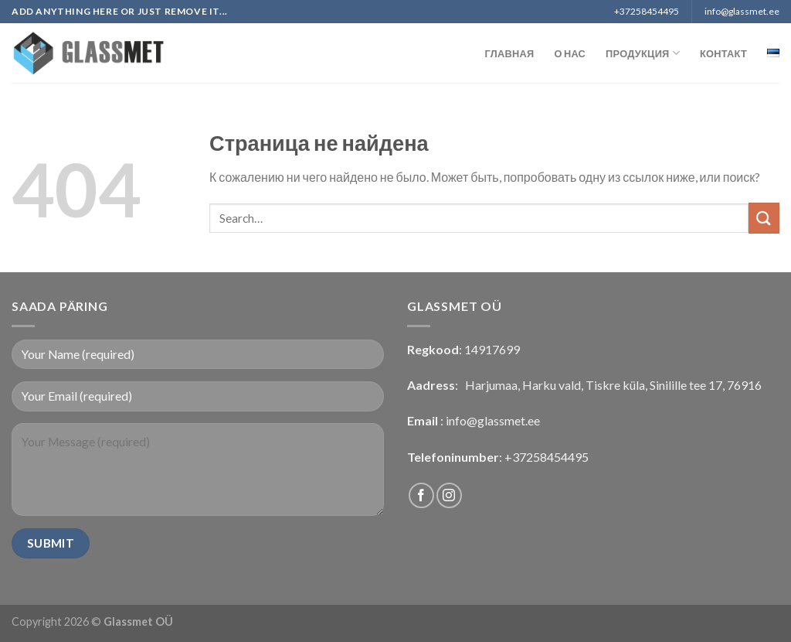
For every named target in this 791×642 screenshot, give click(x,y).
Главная (510, 53)
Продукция (643, 53)
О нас (570, 53)
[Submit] (764, 218)
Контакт (723, 53)
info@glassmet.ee (493, 420)
